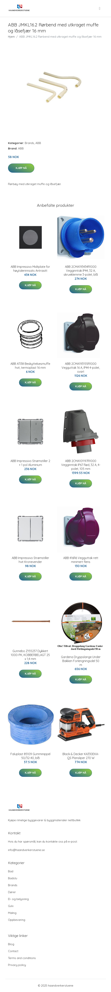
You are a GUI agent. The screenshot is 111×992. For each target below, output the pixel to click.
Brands (29, 143)
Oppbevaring (16, 920)
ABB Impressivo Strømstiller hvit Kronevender (30, 560)
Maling (12, 913)
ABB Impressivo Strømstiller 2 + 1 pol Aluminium (30, 463)
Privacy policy (17, 965)
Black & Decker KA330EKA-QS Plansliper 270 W (80, 756)
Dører (12, 892)
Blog (11, 944)
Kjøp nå (21, 168)
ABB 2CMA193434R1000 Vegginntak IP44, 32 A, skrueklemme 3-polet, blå (81, 270)
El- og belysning (18, 899)
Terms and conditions (22, 958)
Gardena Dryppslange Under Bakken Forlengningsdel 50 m (81, 661)
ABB (38, 143)
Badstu (12, 878)
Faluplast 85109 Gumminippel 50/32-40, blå (30, 756)
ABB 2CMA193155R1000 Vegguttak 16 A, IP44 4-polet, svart (81, 367)
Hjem (11, 36)
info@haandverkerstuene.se (26, 850)
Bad (10, 871)
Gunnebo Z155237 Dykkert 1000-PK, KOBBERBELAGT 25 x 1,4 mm (30, 655)
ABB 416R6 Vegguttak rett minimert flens (80, 560)
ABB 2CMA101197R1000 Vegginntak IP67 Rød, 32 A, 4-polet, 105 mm (80, 465)
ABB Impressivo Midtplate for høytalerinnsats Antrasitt (30, 268)
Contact (13, 951)
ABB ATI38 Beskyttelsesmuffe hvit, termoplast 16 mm (30, 365)
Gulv (11, 906)
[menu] (100, 8)
